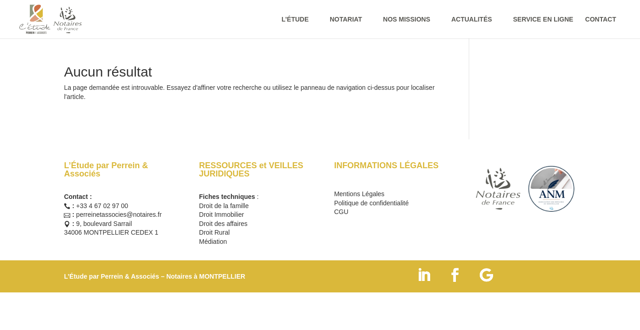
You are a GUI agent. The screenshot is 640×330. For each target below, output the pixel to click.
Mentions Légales (359, 194)
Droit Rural (214, 232)
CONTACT (600, 19)
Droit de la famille (224, 205)
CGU (341, 211)
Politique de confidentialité (371, 203)
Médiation (213, 241)
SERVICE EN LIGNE (543, 19)
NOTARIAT (346, 19)
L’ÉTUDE (295, 19)
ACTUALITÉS (471, 19)
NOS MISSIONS (406, 19)
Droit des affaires (223, 223)
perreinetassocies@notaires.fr (119, 214)
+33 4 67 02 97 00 (102, 205)
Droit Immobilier (221, 214)
